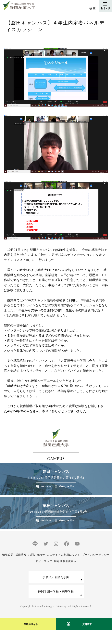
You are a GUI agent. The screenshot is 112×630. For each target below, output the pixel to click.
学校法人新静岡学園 (56, 577)
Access (46, 486)
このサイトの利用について (63, 554)
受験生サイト (31, 624)
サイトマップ (44, 561)
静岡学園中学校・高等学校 (56, 591)
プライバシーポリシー (96, 554)
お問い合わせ (36, 554)
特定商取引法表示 (65, 561)
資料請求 (87, 624)
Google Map (67, 486)
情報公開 (7, 554)
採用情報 (20, 554)
